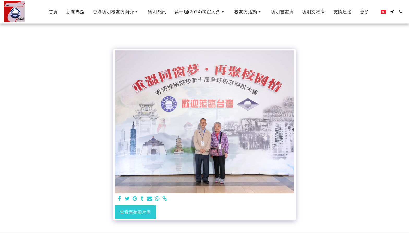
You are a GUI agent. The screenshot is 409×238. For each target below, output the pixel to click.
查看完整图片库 (135, 212)
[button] (116, 11)
